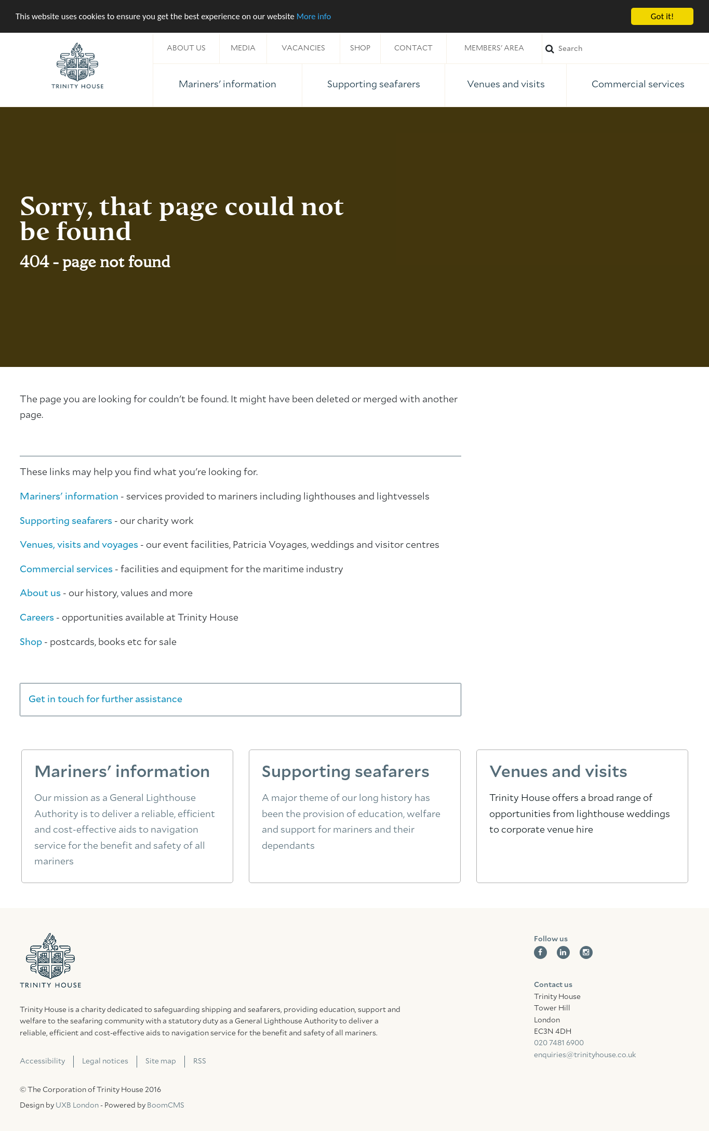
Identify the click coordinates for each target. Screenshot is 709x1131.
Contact (413, 48)
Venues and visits (506, 84)
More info (319, 16)
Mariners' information (227, 84)
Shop (360, 48)
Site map (160, 1061)
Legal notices (105, 1061)
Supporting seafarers (373, 84)
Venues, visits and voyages (79, 545)
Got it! (662, 16)
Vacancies (303, 48)
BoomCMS (165, 1105)
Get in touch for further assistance (105, 699)
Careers (37, 618)
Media (243, 48)
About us (186, 48)
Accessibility (42, 1061)
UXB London (77, 1105)
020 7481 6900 (559, 1043)
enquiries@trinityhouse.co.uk (585, 1055)
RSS (199, 1061)
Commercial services (638, 84)
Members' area (494, 48)
